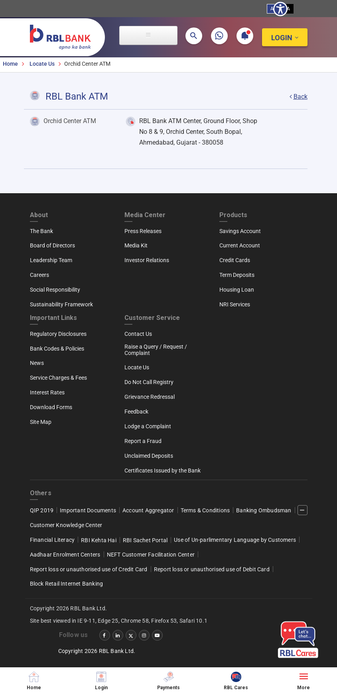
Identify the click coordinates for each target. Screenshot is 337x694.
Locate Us (42, 64)
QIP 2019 (42, 510)
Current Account (239, 245)
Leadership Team (51, 260)
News (37, 363)
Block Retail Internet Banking (66, 583)
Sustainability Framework (61, 304)
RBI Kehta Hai (98, 540)
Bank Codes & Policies (57, 348)
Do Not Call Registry (148, 382)
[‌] (302, 510)
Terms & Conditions (205, 510)
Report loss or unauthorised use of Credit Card (89, 569)
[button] (193, 35)
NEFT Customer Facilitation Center (151, 554)
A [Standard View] (272, 9)
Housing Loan (236, 289)
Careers (39, 275)
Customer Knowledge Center (66, 525)
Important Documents (88, 510)
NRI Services (234, 304)
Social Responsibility (55, 289)
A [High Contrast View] (288, 9)
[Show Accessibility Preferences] (280, 9)
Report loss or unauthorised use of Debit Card (212, 569)
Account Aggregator (148, 510)
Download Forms (51, 407)
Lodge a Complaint (147, 426)
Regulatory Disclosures (58, 334)
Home (10, 64)
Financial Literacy (52, 540)
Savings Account (240, 231)
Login (281, 37)
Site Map (40, 422)
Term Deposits (236, 275)
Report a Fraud (143, 441)
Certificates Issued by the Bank (162, 470)
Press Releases (143, 231)
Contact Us (138, 334)
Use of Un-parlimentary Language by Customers (235, 540)
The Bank (41, 231)
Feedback (136, 411)
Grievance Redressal (149, 397)
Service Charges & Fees (58, 377)
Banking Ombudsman (263, 510)
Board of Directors (52, 245)
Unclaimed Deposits (148, 456)
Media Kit (136, 245)
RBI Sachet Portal (145, 540)
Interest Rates (47, 392)
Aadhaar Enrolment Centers (65, 554)
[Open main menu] (148, 35)
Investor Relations (146, 260)
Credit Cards (234, 260)
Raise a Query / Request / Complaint (155, 349)
